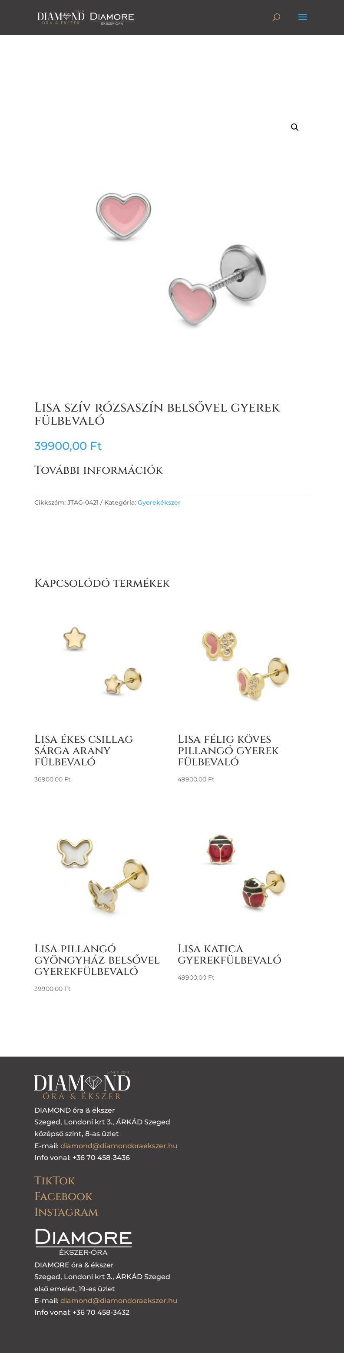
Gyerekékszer (159, 502)
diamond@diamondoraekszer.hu (119, 1146)
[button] (295, 127)
